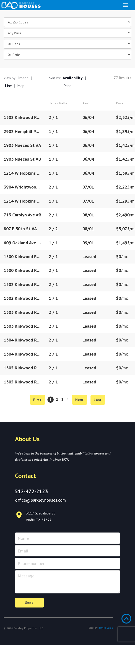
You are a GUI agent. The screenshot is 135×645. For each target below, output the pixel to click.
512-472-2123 (31, 491)
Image (23, 77)
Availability (73, 77)
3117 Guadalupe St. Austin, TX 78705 (35, 516)
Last (98, 400)
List (8, 85)
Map (20, 85)
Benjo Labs (105, 627)
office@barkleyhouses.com (40, 500)
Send (29, 602)
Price (67, 85)
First (37, 400)
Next (79, 400)
